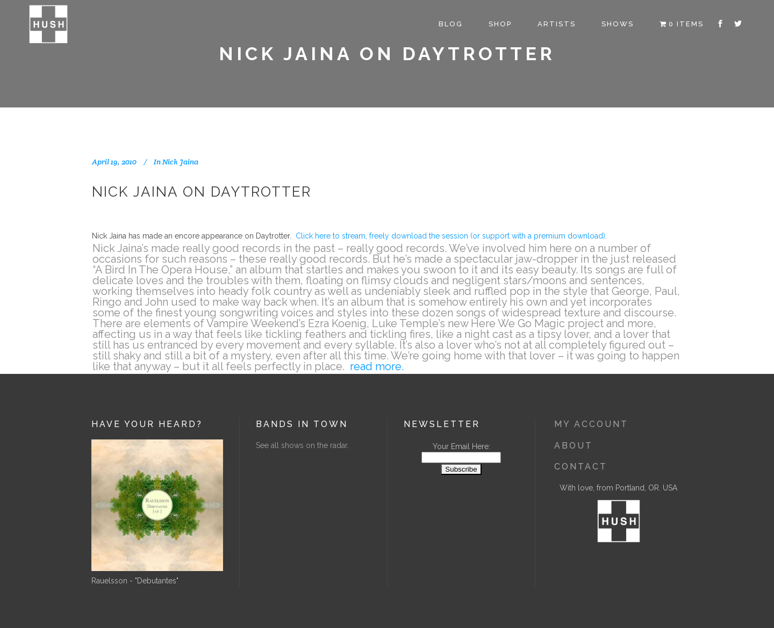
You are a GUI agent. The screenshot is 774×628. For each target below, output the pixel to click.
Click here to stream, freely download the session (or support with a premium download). (451, 236)
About (573, 446)
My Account (591, 424)
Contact (580, 466)
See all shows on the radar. (302, 445)
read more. (377, 366)
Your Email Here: (461, 446)
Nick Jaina (180, 162)
